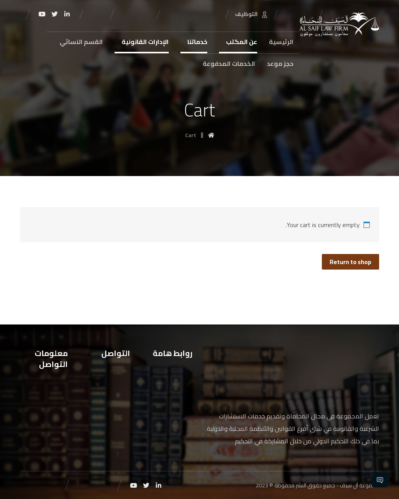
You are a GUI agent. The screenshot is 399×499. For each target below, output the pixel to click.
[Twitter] (54, 14)
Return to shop (350, 262)
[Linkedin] (67, 14)
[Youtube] (42, 14)
